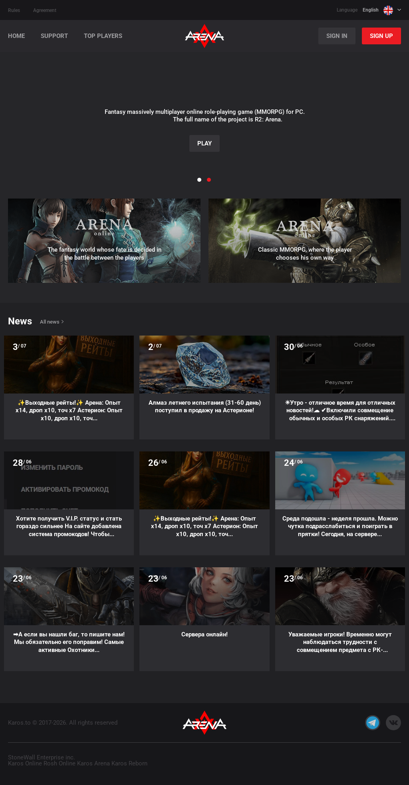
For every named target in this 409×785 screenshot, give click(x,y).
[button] (20, 109)
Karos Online (25, 763)
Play (204, 143)
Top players (103, 36)
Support (54, 36)
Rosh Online (59, 763)
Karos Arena (93, 763)
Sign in (336, 36)
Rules (14, 10)
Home (16, 36)
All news (50, 321)
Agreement (44, 10)
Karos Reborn (129, 763)
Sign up (381, 36)
